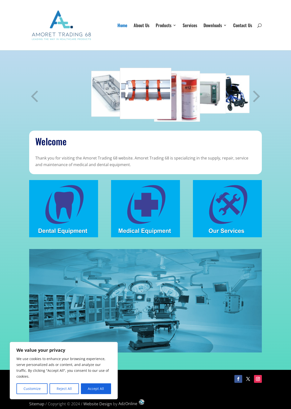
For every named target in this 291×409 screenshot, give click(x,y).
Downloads (212, 25)
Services (190, 25)
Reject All (64, 388)
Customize (32, 388)
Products (163, 25)
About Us (141, 25)
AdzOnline (131, 403)
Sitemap (36, 403)
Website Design (97, 403)
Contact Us (242, 25)
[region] (64, 370)
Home (122, 25)
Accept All (96, 388)
